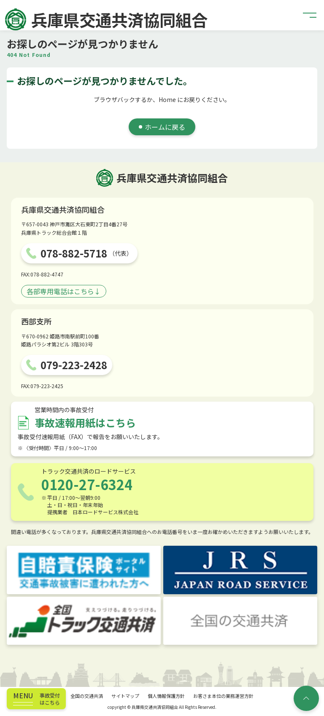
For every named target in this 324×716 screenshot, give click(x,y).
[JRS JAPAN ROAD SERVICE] (240, 570)
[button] (310, 15)
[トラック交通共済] (84, 621)
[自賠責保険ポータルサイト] (84, 570)
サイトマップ (125, 695)
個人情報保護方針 (166, 695)
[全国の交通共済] (240, 621)
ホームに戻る (165, 127)
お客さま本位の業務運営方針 (223, 695)
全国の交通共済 (86, 695)
